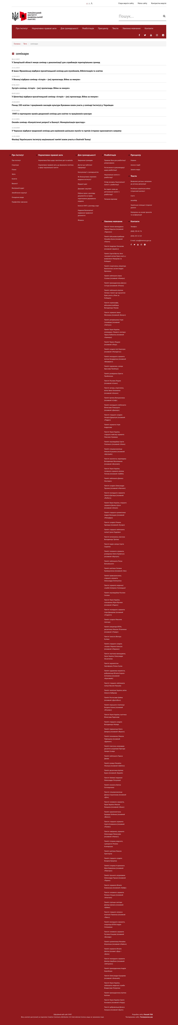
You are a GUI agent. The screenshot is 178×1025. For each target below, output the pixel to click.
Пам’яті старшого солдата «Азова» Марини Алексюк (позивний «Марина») (113, 646)
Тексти (115, 28)
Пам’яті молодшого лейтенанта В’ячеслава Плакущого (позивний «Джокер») (115, 407)
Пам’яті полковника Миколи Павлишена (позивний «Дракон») (114, 738)
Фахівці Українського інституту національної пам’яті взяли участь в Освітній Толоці (89, 138)
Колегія (14, 179)
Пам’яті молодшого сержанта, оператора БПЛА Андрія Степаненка (114, 924)
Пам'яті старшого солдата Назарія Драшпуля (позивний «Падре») (114, 417)
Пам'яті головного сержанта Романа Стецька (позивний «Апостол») (114, 895)
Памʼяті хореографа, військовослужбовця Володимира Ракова (111, 305)
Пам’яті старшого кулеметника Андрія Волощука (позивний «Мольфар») (115, 515)
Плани (14, 169)
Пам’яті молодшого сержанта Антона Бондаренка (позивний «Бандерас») (115, 359)
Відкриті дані (82, 184)
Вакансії (15, 183)
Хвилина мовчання (131, 28)
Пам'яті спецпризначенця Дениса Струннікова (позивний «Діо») (115, 794)
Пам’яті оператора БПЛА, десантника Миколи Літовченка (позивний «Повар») (115, 629)
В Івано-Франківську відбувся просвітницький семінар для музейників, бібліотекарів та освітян (89, 69)
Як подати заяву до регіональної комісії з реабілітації (112, 191)
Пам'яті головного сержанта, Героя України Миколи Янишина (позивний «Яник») (114, 804)
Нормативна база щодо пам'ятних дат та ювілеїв (55, 160)
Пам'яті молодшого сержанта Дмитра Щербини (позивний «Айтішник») (114, 961)
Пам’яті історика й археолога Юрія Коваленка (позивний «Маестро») (114, 868)
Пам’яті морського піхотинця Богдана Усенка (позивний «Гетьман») (114, 707)
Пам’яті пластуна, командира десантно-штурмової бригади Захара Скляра (114, 748)
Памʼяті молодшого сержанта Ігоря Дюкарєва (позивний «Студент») (114, 612)
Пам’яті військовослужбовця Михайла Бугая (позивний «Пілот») (114, 239)
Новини (133, 160)
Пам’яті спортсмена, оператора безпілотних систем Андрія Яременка (115, 268)
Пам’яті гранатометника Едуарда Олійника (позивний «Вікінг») (114, 814)
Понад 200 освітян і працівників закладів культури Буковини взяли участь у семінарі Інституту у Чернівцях (89, 103)
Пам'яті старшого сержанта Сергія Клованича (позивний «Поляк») (114, 824)
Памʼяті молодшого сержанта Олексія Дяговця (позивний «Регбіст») (114, 495)
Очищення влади (18, 197)
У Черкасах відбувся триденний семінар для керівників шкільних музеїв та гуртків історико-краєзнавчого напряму (89, 129)
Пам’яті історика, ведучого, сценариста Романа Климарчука (113, 843)
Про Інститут (22, 28)
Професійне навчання (19, 202)
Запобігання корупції (19, 193)
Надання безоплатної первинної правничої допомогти (85, 212)
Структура (15, 165)
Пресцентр (103, 28)
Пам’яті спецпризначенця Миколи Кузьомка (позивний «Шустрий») (114, 451)
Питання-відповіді (110, 199)
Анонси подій (135, 165)
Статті (133, 196)
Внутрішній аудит (18, 188)
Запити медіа (135, 169)
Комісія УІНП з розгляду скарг (88, 206)
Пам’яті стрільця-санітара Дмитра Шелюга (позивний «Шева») (113, 904)
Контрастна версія (158, 3)
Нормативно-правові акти (44, 28)
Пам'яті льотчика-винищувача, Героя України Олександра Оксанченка (115, 656)
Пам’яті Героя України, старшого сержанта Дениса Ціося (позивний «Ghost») (115, 505)
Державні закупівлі (84, 189)
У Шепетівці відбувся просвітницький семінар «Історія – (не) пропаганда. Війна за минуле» (89, 95)
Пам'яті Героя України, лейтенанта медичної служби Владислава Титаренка (114, 985)
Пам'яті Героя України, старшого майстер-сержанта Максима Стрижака (114, 434)
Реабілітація (88, 28)
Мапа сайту (142, 3)
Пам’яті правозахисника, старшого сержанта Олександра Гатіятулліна (113, 578)
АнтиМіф (134, 200)
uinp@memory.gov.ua (143, 240)
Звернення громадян (85, 160)
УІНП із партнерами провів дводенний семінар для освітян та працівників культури (89, 112)
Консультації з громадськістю (88, 172)
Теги (25, 44)
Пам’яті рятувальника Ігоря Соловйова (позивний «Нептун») (113, 322)
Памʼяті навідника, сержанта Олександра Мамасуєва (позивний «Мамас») (114, 834)
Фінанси (81, 220)
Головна (17, 44)
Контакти (149, 28)
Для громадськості (69, 28)
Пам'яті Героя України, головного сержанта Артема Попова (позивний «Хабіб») (114, 471)
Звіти (13, 174)
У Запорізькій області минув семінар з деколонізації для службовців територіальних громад (89, 61)
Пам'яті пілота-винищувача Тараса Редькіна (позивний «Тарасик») (114, 229)
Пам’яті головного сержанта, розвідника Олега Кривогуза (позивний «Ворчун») (114, 553)
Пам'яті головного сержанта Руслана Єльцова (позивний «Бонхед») (114, 934)
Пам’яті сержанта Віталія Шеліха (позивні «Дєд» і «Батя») (113, 951)
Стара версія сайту (126, 3)
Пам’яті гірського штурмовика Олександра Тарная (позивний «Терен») (115, 877)
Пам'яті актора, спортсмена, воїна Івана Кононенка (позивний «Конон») (114, 390)
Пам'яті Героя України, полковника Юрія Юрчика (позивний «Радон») (113, 602)
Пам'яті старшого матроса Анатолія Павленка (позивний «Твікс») (114, 914)
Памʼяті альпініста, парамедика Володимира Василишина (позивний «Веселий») (115, 461)
